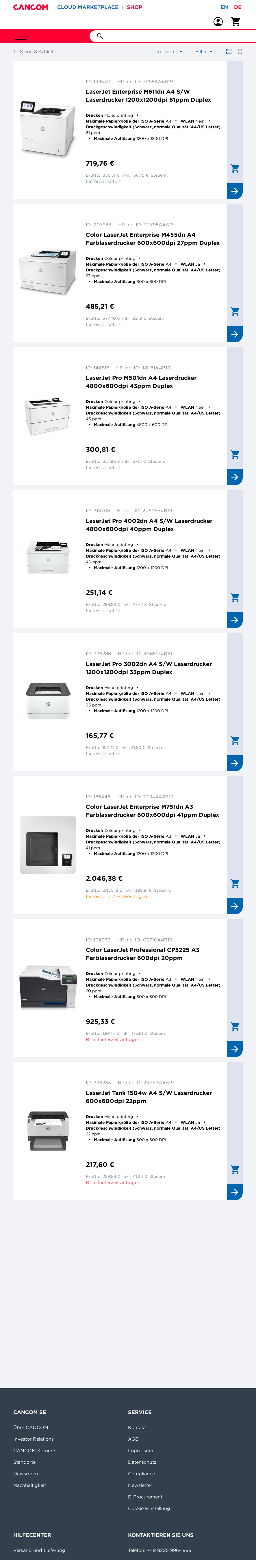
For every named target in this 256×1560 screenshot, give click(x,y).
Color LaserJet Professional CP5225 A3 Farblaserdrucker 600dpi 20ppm (142, 953)
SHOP (134, 7)
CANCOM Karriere (34, 1450)
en (224, 7)
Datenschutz (142, 1462)
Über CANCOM (30, 1427)
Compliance (141, 1473)
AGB (133, 1439)
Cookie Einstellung (149, 1508)
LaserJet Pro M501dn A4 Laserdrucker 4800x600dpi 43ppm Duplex (141, 381)
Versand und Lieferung (39, 1550)
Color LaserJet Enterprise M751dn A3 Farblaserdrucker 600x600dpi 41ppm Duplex (152, 810)
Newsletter (140, 1485)
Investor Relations (33, 1439)
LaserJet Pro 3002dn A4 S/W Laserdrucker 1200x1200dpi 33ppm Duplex (149, 668)
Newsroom (25, 1473)
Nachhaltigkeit (29, 1485)
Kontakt (137, 1427)
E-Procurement (145, 1497)
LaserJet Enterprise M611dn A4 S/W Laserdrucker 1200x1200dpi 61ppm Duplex (148, 95)
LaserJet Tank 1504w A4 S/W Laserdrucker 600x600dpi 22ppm (149, 1096)
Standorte (24, 1462)
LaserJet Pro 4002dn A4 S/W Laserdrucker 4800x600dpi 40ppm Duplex (149, 524)
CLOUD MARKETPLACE (87, 7)
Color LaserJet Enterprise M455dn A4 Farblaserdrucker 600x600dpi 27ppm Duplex (153, 238)
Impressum (140, 1450)
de (238, 7)
